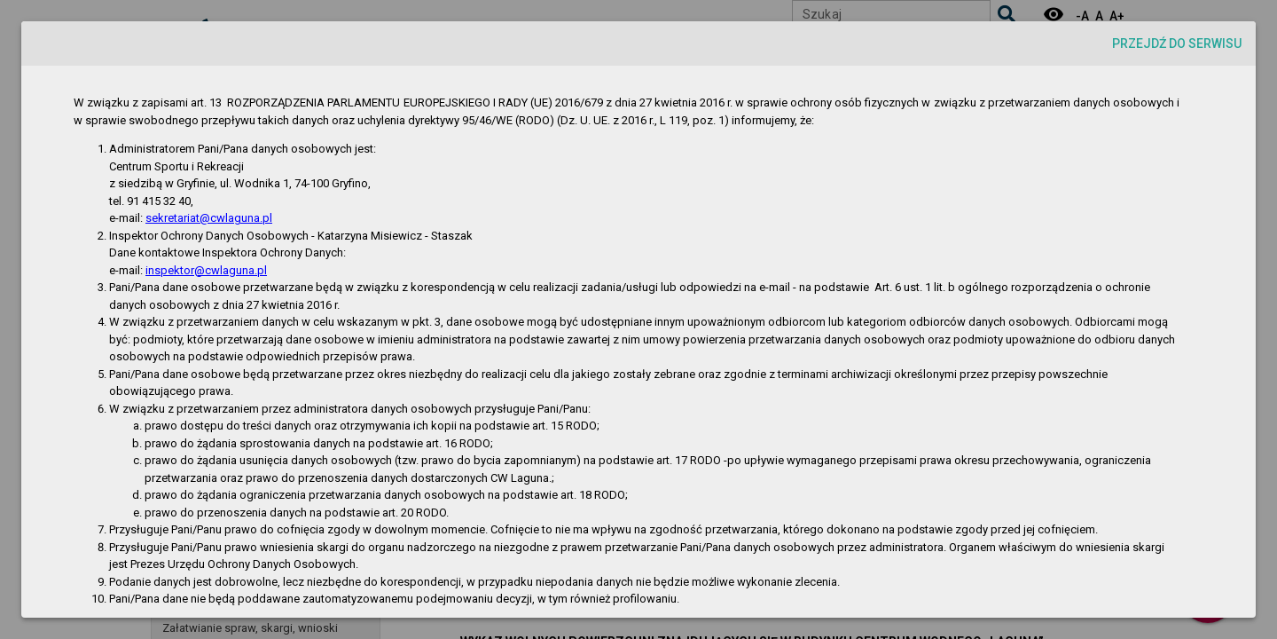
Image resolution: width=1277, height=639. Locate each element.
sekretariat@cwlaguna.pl (208, 218)
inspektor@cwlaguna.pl (206, 270)
